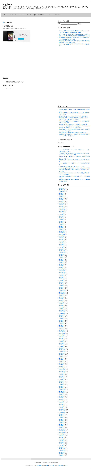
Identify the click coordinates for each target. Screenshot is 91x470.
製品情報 (41, 14)
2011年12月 (62, 409)
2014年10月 (62, 353)
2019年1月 (62, 269)
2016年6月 (62, 320)
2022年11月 (62, 209)
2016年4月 (62, 323)
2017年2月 (62, 307)
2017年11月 (62, 292)
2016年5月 (62, 322)
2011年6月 (62, 419)
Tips (34, 14)
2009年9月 (62, 454)
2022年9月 (62, 213)
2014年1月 (62, 368)
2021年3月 (62, 226)
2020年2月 (62, 247)
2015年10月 (62, 333)
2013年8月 (62, 376)
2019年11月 (62, 252)
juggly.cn (7, 4)
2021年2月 (62, 227)
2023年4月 (62, 201)
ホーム (6, 14)
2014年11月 (62, 351)
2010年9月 (62, 434)
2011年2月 (62, 425)
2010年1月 (62, 447)
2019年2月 (62, 267)
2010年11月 (62, 430)
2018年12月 (62, 270)
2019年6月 (62, 260)
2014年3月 (62, 364)
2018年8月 (62, 277)
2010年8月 (62, 435)
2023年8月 (62, 194)
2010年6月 (62, 439)
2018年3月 (62, 285)
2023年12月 (62, 188)
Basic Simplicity (50, 465)
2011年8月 (62, 416)
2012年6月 (62, 399)
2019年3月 (62, 265)
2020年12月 (62, 231)
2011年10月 (62, 412)
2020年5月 (62, 242)
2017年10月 (62, 293)
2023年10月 (62, 191)
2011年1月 (62, 427)
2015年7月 (62, 338)
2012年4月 (62, 402)
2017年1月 (62, 308)
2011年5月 (62, 421)
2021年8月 (62, 221)
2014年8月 (62, 356)
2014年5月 (62, 361)
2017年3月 (62, 305)
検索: (59, 23)
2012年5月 (62, 401)
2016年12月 (62, 310)
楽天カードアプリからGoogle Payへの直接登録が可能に (73, 132)
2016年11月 (62, 312)
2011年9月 (62, 414)
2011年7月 (62, 417)
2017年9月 (62, 295)
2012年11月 (62, 391)
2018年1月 (62, 289)
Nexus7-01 (8, 26)
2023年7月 (62, 196)
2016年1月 (62, 328)
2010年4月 (62, 442)
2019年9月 (62, 256)
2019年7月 (62, 259)
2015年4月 (62, 343)
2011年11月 (62, 411)
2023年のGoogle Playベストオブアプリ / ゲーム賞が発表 (73, 116)
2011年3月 (62, 424)
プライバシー (57, 14)
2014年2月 (62, 366)
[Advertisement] (29, 60)
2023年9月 (62, 193)
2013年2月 (62, 386)
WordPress (39, 465)
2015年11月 (62, 331)
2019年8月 (62, 257)
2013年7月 (62, 378)
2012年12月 (62, 389)
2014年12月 (62, 350)
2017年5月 (62, 302)
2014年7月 (62, 358)
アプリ (28, 14)
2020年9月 (62, 236)
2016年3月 (62, 325)
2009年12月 (62, 449)
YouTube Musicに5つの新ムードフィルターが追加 (71, 166)
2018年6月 (62, 280)
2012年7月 (62, 397)
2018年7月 (62, 279)
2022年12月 (62, 208)
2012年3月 (62, 404)
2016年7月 (62, 318)
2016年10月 (62, 313)
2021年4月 (62, 224)
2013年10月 (62, 373)
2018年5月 (62, 282)
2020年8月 (62, 237)
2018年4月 (62, 284)
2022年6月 (62, 218)
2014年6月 (62, 359)
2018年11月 (62, 272)
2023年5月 (62, 199)
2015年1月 (62, 348)
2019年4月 (62, 264)
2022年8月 (62, 214)
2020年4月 (62, 244)
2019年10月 (62, 254)
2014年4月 (62, 363)
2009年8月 (62, 455)
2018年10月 (62, 274)
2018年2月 (62, 287)
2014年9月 (62, 355)
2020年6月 (62, 241)
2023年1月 (62, 206)
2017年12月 (62, 290)
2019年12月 (62, 251)
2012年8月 (62, 396)
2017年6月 (62, 300)
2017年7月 (62, 298)
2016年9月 (62, 315)
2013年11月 (62, 371)
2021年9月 (62, 219)
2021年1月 (62, 229)
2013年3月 (62, 384)
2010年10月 (62, 432)
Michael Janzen (63, 465)
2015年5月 (62, 341)
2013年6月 (62, 379)
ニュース (13, 14)
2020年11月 (62, 232)
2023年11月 (62, 190)
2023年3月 (62, 203)
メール (48, 14)
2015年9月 (62, 335)
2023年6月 (62, 198)
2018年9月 (62, 275)
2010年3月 (62, 444)
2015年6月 (62, 340)
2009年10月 (62, 452)
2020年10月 (62, 234)
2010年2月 (62, 445)
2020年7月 (62, 239)
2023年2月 (62, 204)
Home (4, 22)
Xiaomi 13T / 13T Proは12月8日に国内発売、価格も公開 (73, 124)
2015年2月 (62, 346)
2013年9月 (62, 374)
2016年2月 (62, 326)
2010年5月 (62, 440)
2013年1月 (62, 388)
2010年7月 (62, 437)
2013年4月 (62, 383)
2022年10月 (62, 211)
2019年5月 (62, 262)
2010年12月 (62, 429)
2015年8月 (62, 336)
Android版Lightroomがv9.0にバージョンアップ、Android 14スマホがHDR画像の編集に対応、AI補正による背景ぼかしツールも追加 (74, 169)
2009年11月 (62, 450)
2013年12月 (62, 369)
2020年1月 (62, 249)
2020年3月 (62, 246)
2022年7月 (62, 216)
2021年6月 (62, 223)
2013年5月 (62, 381)
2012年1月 (62, 407)
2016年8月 (62, 317)
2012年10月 (62, 392)
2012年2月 (62, 406)
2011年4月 (62, 422)
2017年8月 (62, 297)
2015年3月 (62, 345)
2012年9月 (62, 394)
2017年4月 (62, 303)
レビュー (21, 14)
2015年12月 (62, 330)
